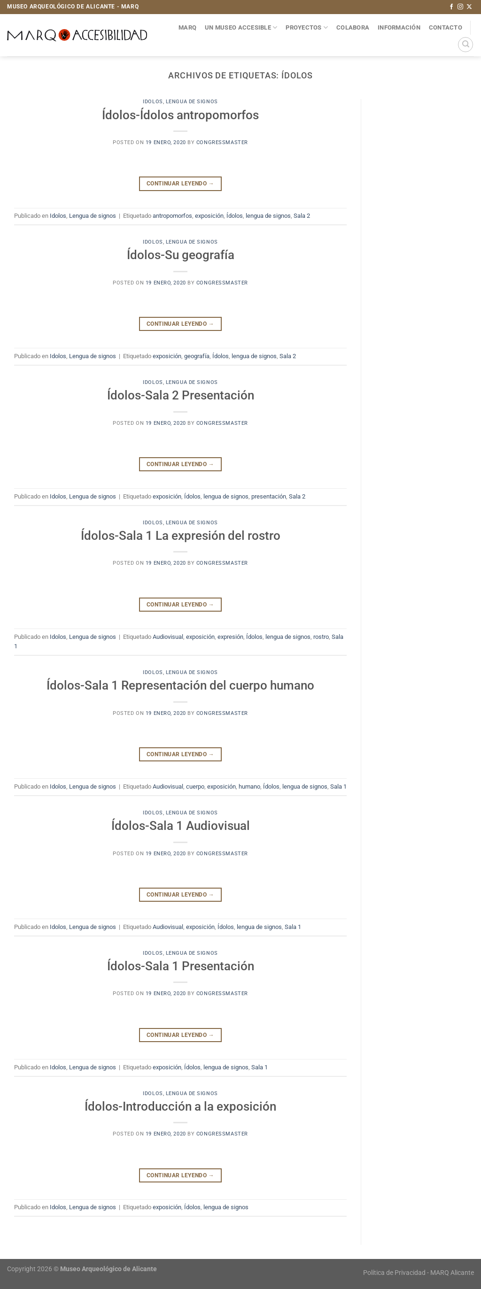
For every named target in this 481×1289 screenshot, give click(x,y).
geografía (196, 356)
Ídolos (234, 215)
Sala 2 (302, 215)
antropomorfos (172, 215)
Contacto (445, 27)
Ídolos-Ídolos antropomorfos (180, 115)
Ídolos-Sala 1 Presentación (180, 966)
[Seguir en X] (469, 7)
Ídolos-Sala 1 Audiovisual (180, 826)
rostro (321, 636)
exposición (209, 215)
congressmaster (222, 142)
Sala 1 (338, 786)
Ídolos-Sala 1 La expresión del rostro (180, 536)
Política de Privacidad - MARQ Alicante (418, 1273)
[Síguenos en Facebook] (451, 7)
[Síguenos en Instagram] (460, 7)
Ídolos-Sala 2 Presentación (180, 395)
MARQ (187, 27)
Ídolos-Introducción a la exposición (180, 1106)
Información (399, 27)
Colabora (352, 27)
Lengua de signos (192, 102)
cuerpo (195, 786)
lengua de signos (268, 215)
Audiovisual (168, 636)
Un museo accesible (241, 27)
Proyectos (307, 27)
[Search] (465, 44)
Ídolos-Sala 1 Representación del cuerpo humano (180, 685)
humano (249, 786)
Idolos (153, 102)
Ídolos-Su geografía (180, 255)
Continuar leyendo (180, 183)
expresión (230, 636)
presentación (268, 496)
